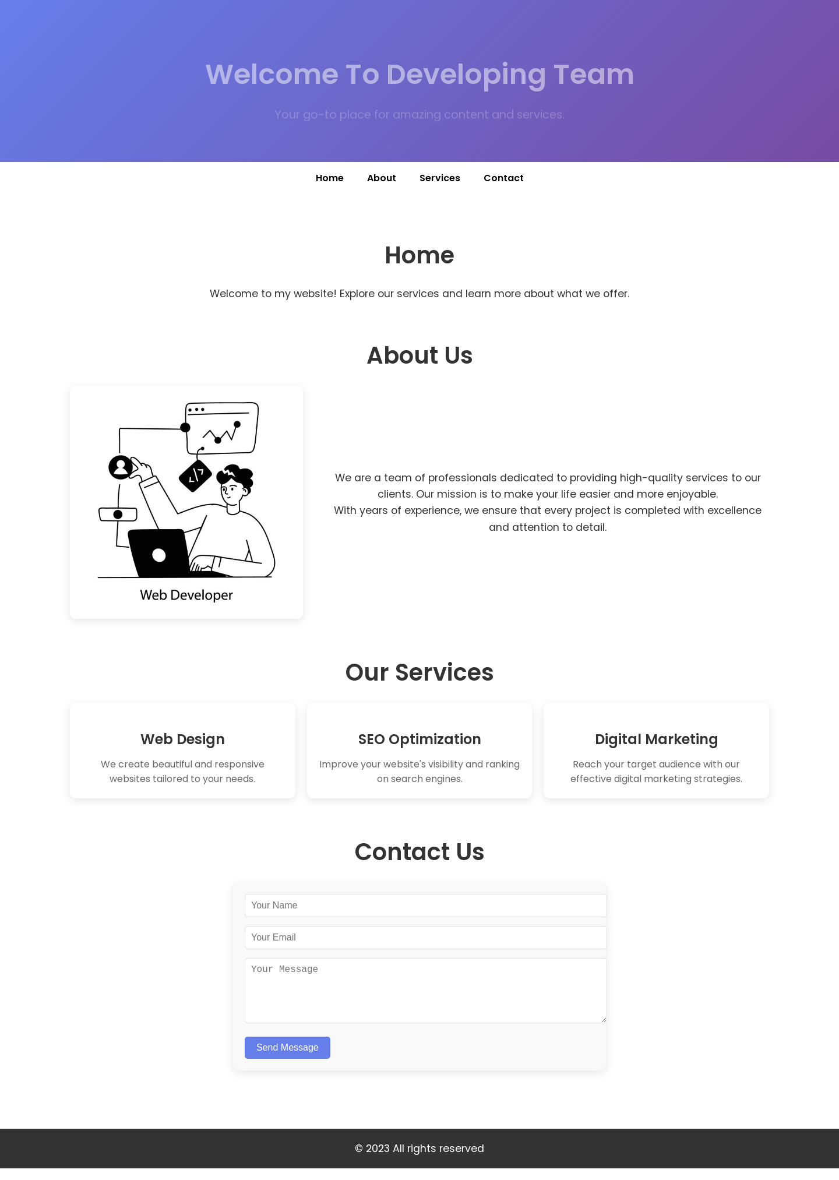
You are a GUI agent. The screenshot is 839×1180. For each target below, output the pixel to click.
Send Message (287, 1059)
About (381, 178)
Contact (504, 178)
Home (330, 178)
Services (440, 178)
